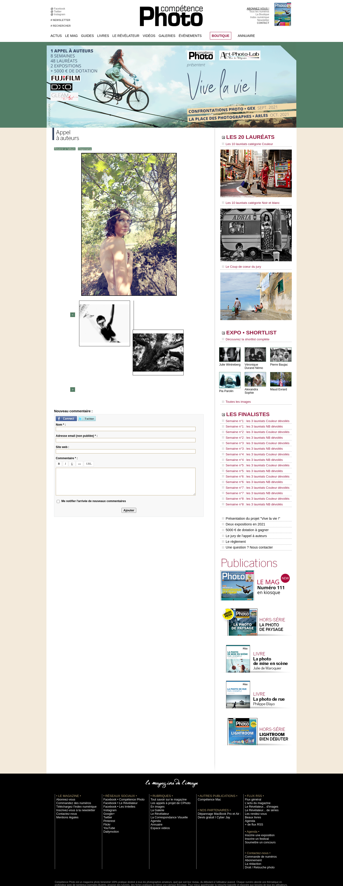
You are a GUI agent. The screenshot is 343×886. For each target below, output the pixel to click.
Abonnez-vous (64, 773)
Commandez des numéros (71, 777)
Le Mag (71, 36)
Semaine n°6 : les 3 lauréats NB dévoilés (249, 465)
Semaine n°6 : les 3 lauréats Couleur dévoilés (252, 461)
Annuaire (246, 36)
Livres (103, 36)
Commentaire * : (67, 383)
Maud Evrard (278, 386)
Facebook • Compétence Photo (121, 773)
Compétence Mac (208, 773)
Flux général (252, 773)
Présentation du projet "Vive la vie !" (250, 497)
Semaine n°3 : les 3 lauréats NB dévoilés (249, 438)
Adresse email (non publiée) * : (76, 361)
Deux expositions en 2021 (243, 502)
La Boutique (262, 14)
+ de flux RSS (252, 798)
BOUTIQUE (220, 36)
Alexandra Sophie (256, 386)
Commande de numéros (258, 830)
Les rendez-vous (254, 787)
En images (156, 780)
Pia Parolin (226, 388)
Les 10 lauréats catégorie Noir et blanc (248, 202)
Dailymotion (110, 805)
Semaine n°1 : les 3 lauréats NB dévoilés (249, 420)
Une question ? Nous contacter (247, 522)
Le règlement (233, 517)
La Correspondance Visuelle (166, 791)
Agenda (155, 795)
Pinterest (108, 795)
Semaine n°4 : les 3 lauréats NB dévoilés (249, 447)
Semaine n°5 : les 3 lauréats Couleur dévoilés (252, 451)
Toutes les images (235, 396)
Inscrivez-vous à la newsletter (73, 784)
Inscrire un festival (255, 812)
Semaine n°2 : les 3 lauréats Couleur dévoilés (252, 424)
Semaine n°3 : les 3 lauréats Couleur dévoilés (252, 433)
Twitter (58, 11)
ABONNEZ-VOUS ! (258, 8)
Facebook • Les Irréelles (117, 780)
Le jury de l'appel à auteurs (244, 512)
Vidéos (149, 36)
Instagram (60, 14)
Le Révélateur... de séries (259, 784)
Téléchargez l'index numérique (73, 780)
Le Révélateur (125, 36)
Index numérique (259, 17)
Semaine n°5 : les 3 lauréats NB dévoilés (249, 456)
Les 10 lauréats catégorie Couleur (245, 144)
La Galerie (156, 784)
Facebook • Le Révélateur (118, 777)
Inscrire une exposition (257, 809)
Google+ (108, 787)
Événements (190, 36)
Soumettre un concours (258, 816)
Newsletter (263, 20)
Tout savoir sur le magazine (166, 773)
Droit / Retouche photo (257, 841)
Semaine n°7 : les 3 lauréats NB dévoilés (249, 474)
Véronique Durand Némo (253, 363)
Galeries (167, 36)
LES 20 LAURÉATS (254, 137)
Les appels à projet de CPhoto (168, 777)
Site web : (62, 372)
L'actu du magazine (256, 777)
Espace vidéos (159, 802)
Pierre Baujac (278, 361)
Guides (87, 36)
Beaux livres (252, 791)
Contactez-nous (65, 787)
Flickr (106, 798)
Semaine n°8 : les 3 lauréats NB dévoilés (249, 483)
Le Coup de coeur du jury (240, 265)
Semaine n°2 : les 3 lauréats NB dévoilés (249, 429)
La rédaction (252, 837)
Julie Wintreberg (229, 361)
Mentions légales (65, 791)
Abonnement (252, 834)
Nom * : (61, 350)
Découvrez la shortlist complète (243, 337)
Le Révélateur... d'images (259, 780)
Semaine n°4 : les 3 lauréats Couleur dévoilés (252, 442)
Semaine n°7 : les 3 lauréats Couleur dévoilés (252, 470)
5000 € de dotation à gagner (244, 507)
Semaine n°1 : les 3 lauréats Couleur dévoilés (252, 415)
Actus (56, 36)
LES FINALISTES (251, 409)
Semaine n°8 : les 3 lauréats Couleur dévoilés (252, 479)
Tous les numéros (259, 11)
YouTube (108, 802)
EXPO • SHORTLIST (255, 330)
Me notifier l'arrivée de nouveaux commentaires (93, 426)
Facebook (60, 8)
